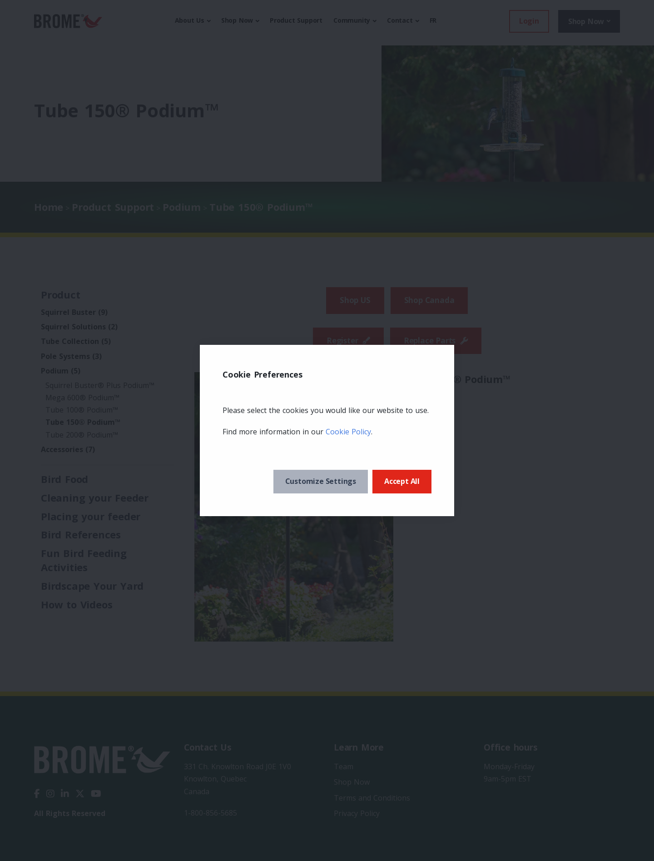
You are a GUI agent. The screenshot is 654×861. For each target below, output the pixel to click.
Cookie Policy (348, 432)
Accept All (402, 481)
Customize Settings (320, 481)
